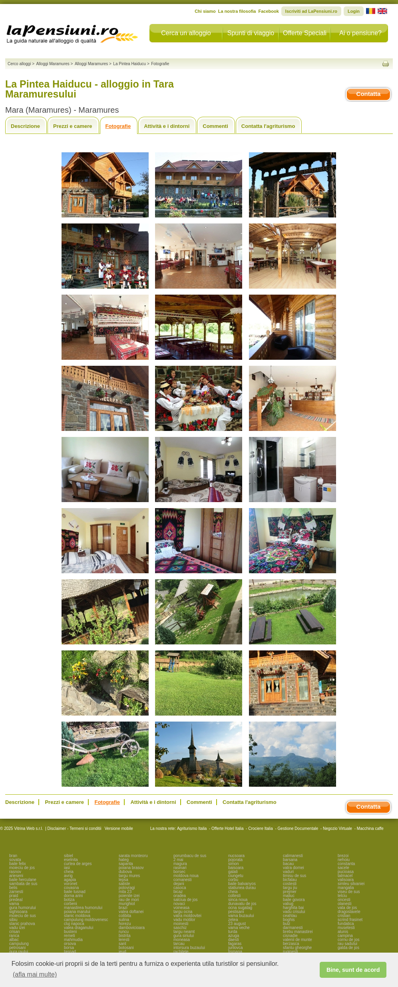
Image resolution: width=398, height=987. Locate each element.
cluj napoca (74, 923)
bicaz (178, 891)
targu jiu (290, 887)
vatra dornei (293, 867)
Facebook (268, 11)
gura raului (18, 951)
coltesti (234, 895)
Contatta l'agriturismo (268, 126)
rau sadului (347, 943)
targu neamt (184, 931)
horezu (125, 923)
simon (233, 863)
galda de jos (348, 947)
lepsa (123, 879)
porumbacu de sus (189, 855)
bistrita (124, 935)
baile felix (17, 863)
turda (232, 931)
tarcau (179, 943)
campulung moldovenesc (86, 919)
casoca (179, 887)
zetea (233, 919)
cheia (69, 871)
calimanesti (293, 855)
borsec (179, 871)
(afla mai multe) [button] (35, 974)
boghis (289, 919)
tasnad (70, 951)
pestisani (236, 911)
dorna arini (73, 895)
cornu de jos (348, 939)
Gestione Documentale (298, 828)
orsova (70, 943)
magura (180, 863)
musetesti (346, 927)
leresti (124, 939)
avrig (68, 875)
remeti (69, 935)
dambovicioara (132, 927)
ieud (122, 951)
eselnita (71, 859)
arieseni (16, 875)
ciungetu (235, 875)
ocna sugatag (240, 907)
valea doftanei (131, 911)
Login (354, 11)
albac (14, 939)
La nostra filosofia (237, 11)
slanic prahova (22, 923)
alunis (343, 931)
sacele (343, 867)
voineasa (181, 907)
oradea (179, 895)
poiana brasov (131, 867)
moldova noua (186, 875)
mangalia (346, 887)
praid (13, 895)
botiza (69, 899)
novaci (179, 903)
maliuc (289, 895)
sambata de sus (23, 883)
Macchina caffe (370, 828)
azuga (233, 935)
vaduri (288, 871)
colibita (125, 915)
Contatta (368, 93)
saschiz (180, 927)
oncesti (344, 899)
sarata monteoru (133, 855)
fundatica (346, 923)
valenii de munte (297, 939)
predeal (15, 899)
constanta (346, 863)
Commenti (215, 126)
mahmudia (73, 939)
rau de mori (129, 899)
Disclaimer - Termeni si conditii (74, 828)
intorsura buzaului (189, 947)
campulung (19, 943)
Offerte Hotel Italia (227, 828)
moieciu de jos (22, 867)
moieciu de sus (22, 915)
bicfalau (290, 879)
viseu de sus (349, 891)
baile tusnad (75, 891)
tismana (235, 951)
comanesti (182, 879)
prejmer (290, 891)
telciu (342, 895)
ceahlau (290, 915)
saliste (124, 883)
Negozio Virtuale (337, 828)
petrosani (17, 947)
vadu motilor (184, 919)
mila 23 (125, 891)
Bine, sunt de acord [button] (353, 970)
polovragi (127, 887)
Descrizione (25, 126)
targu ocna (182, 911)
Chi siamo (205, 11)
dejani (178, 883)
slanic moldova (77, 915)
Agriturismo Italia (192, 828)
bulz (286, 923)
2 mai (178, 859)
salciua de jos (185, 899)
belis (13, 887)
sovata (15, 859)
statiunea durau (242, 887)
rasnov (15, 871)
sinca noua (237, 899)
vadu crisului (294, 911)
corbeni (70, 903)
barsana (290, 859)
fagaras (234, 943)
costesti (290, 883)
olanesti (344, 903)
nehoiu (344, 859)
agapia (70, 879)
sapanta (126, 863)
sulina (124, 919)
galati (233, 871)
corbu (233, 879)
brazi (123, 907)
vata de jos (347, 907)
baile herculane (22, 879)
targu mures (129, 875)
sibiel (68, 855)
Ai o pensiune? (360, 33)
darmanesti (292, 927)
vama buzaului (241, 915)
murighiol (127, 903)
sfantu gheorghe (297, 947)
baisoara (235, 867)
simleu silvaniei (351, 883)
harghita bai (293, 907)
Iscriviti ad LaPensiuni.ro (311, 11)
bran (13, 855)
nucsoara (236, 855)
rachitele (181, 951)
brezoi (343, 855)
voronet (70, 883)
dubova (125, 871)
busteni (70, 931)
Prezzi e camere (72, 126)
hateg (124, 859)
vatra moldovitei (187, 915)
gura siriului (183, 935)
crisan (14, 931)
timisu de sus (294, 875)
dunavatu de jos (242, 903)
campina (345, 935)
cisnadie (290, 935)
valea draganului (78, 927)
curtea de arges (78, 863)
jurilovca (235, 947)
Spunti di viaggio (250, 33)
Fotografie (118, 126)
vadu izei (17, 927)
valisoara (346, 879)
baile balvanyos (242, 883)
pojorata (235, 859)
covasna (71, 887)
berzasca (291, 943)
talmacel (345, 875)
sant (122, 943)
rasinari (180, 867)
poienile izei (129, 895)
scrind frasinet (350, 919)
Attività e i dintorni (166, 126)
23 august (237, 923)
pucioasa (346, 871)
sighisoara (18, 911)
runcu (124, 931)
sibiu (13, 919)
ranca (14, 935)
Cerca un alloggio (186, 33)
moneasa (181, 939)
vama (14, 903)
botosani (126, 947)
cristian (344, 915)
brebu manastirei (297, 931)
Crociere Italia (260, 828)
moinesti (180, 923)
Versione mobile (118, 828)
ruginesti (290, 951)
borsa (69, 947)
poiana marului (77, 911)
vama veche (239, 927)
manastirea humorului (83, 907)
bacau (288, 863)
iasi (67, 867)
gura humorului (22, 907)
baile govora (293, 899)
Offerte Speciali (304, 33)
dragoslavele (349, 911)
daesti (233, 939)
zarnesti (16, 891)
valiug (288, 903)
